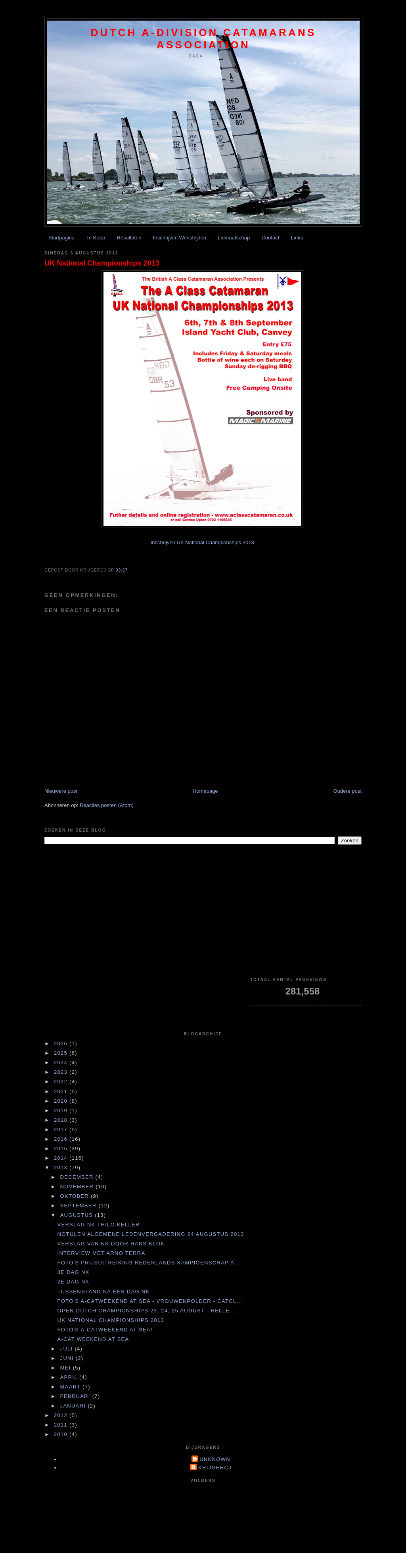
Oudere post (347, 791)
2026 (61, 1043)
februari (76, 1396)
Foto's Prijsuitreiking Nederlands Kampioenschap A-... (149, 1263)
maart (71, 1387)
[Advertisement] (306, 911)
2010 (61, 1434)
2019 (61, 1110)
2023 (61, 1072)
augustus (77, 1215)
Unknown (214, 1459)
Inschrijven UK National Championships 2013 (202, 542)
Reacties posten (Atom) (107, 805)
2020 (61, 1101)
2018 (61, 1120)
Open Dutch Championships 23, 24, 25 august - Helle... (146, 1311)
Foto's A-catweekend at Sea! (104, 1330)
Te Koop (95, 238)
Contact (270, 238)
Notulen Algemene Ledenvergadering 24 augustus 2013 (150, 1234)
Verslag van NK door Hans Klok (111, 1244)
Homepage (205, 791)
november (78, 1187)
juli (67, 1349)
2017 (61, 1129)
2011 (61, 1425)
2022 (61, 1081)
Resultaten (129, 238)
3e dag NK (73, 1272)
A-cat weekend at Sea (93, 1339)
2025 (61, 1053)
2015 (61, 1148)
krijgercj (215, 1468)
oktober (75, 1196)
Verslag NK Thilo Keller (98, 1225)
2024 (61, 1062)
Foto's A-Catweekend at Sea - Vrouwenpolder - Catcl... (149, 1301)
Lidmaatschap (234, 238)
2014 (61, 1158)
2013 (61, 1167)
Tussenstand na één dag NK (103, 1292)
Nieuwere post (60, 791)
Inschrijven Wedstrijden (179, 238)
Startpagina (61, 238)
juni (68, 1358)
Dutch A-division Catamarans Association (203, 39)
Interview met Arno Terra (101, 1253)
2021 (61, 1091)
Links (297, 238)
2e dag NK (73, 1282)
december (78, 1177)
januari (74, 1406)
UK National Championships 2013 (101, 263)
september (79, 1206)
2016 (61, 1139)
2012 (61, 1415)
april (70, 1377)
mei (66, 1368)
